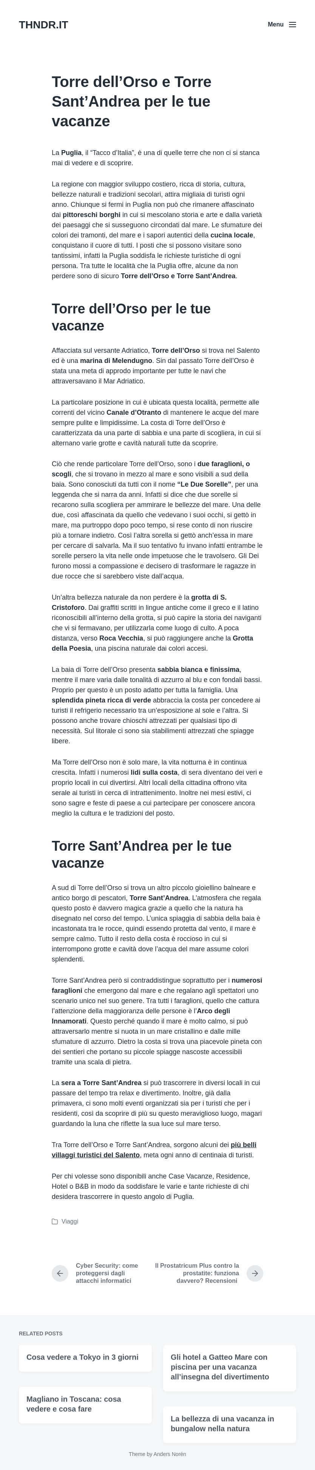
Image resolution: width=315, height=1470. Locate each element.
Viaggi (70, 1221)
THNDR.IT (43, 25)
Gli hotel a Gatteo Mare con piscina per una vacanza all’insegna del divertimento (220, 1403)
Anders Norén (169, 1454)
